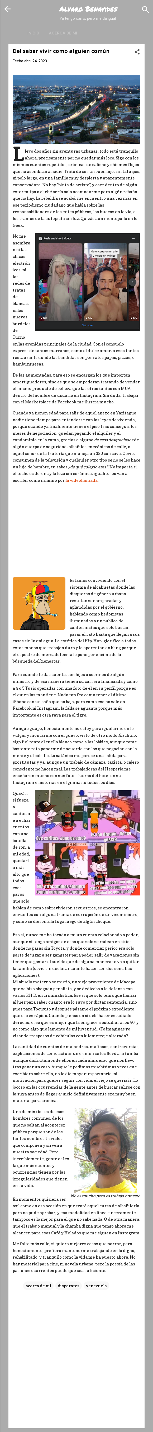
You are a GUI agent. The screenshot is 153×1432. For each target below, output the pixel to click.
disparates (68, 1285)
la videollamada (81, 480)
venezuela (96, 1285)
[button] (137, 51)
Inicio (33, 33)
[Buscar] (145, 9)
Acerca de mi (63, 33)
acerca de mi (38, 1285)
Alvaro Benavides (88, 9)
